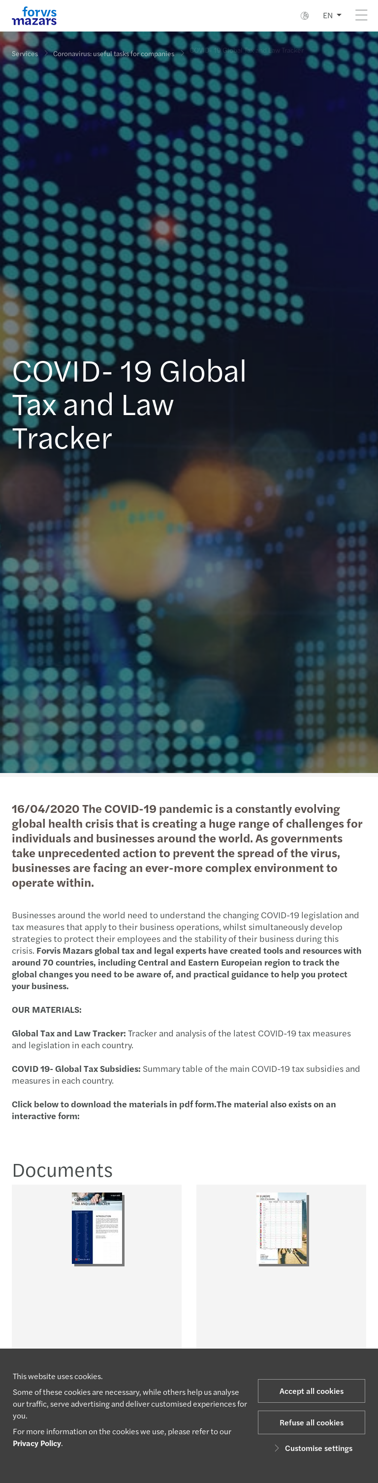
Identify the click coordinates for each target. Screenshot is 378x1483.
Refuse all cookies (312, 1422)
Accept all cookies (312, 1390)
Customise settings (311, 1447)
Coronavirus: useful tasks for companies (113, 50)
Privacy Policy (37, 1443)
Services (25, 53)
